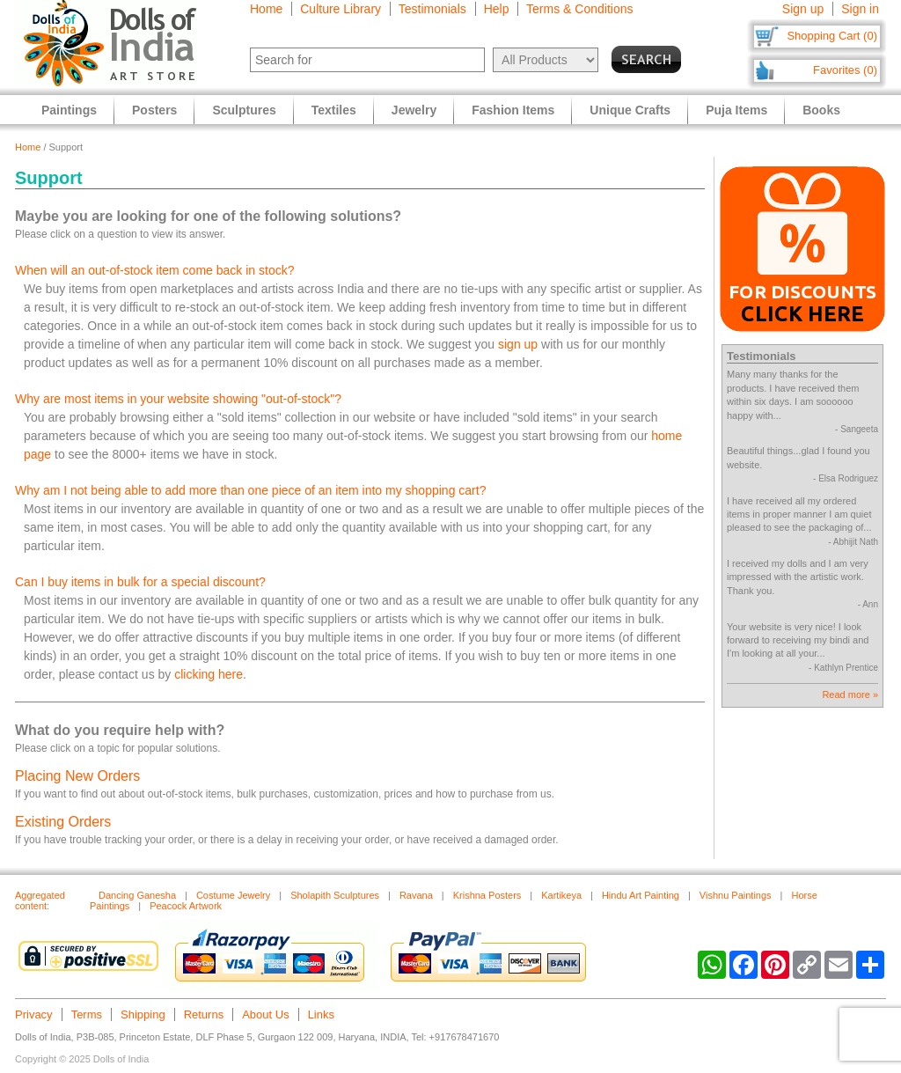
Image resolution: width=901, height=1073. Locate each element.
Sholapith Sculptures (334, 895)
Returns (204, 1014)
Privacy (34, 1014)
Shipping (143, 1014)
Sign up (803, 9)
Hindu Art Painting (640, 895)
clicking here (208, 674)
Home (266, 9)
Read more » (850, 694)
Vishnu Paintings (736, 895)
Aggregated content (40, 900)
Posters (154, 110)
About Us (265, 1014)
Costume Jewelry (233, 895)
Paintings (69, 110)
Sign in (860, 9)
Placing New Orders (77, 775)
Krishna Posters (487, 895)
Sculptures (243, 110)
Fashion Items (513, 110)
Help (496, 9)
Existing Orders (63, 821)
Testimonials (432, 9)
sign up (518, 344)
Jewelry (414, 110)
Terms (86, 1014)
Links (321, 1014)
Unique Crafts (630, 110)
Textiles (333, 110)
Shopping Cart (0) (832, 35)
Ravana (416, 895)
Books (821, 110)
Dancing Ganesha (137, 895)
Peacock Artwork (186, 905)
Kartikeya (561, 895)
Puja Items (736, 110)
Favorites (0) (845, 70)
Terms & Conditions (579, 9)
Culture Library (340, 9)
